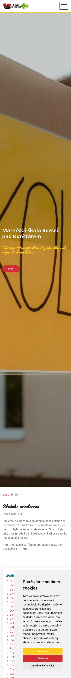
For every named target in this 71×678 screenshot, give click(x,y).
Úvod (6, 494)
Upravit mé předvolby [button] (42, 665)
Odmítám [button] (42, 658)
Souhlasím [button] (43, 651)
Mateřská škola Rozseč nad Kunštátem (30, 233)
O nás (11, 269)
